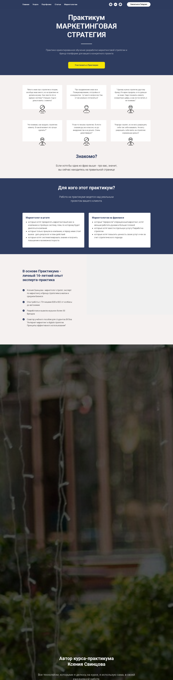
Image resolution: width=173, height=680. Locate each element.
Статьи (58, 4)
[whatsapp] (120, 4)
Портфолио (46, 4)
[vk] (115, 4)
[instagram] (110, 4)
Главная (26, 4)
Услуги (35, 4)
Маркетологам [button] (70, 4)
